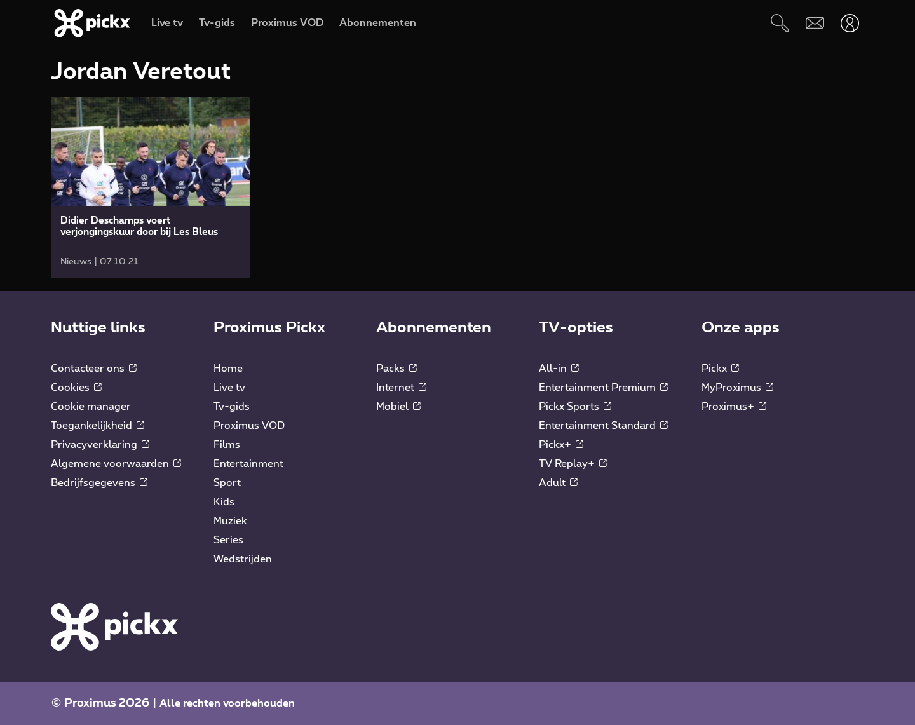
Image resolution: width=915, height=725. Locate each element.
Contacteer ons (94, 368)
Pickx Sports (575, 407)
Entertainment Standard (603, 426)
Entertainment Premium (603, 388)
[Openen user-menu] (849, 23)
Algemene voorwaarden (116, 464)
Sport (227, 483)
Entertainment (248, 464)
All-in (559, 368)
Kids (224, 502)
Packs (396, 368)
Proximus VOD (249, 426)
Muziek (230, 521)
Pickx (720, 368)
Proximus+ (734, 407)
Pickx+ (561, 445)
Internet (401, 388)
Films (227, 445)
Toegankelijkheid (97, 426)
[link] (150, 187)
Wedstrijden (243, 559)
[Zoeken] (779, 23)
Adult (558, 483)
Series (228, 540)
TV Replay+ (573, 464)
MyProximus (737, 388)
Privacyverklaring (100, 445)
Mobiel (398, 407)
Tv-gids (232, 407)
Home (228, 368)
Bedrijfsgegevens (99, 483)
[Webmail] (814, 23)
